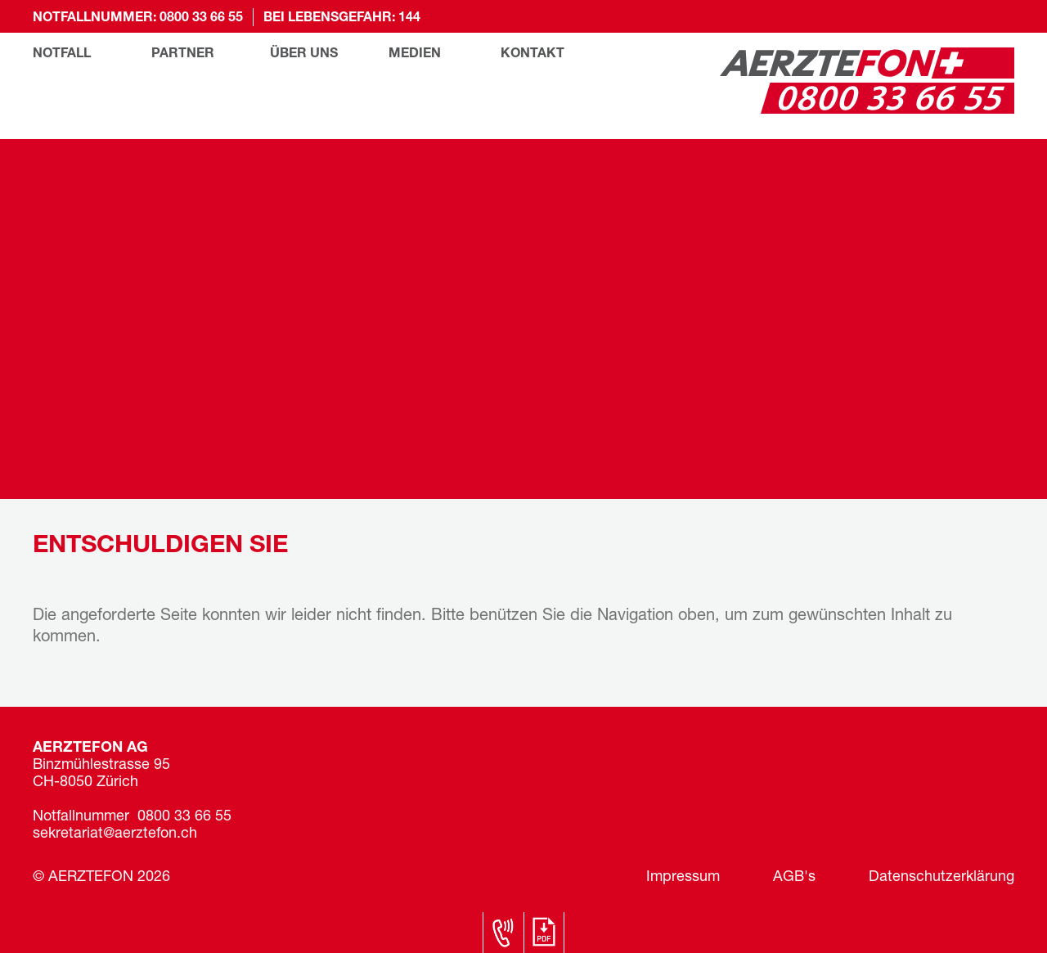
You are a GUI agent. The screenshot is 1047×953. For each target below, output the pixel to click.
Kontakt (532, 54)
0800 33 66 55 (201, 18)
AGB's (794, 877)
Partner (182, 54)
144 (409, 18)
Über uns (304, 54)
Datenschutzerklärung (941, 877)
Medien (415, 54)
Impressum (683, 877)
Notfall (62, 54)
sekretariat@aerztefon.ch (115, 834)
